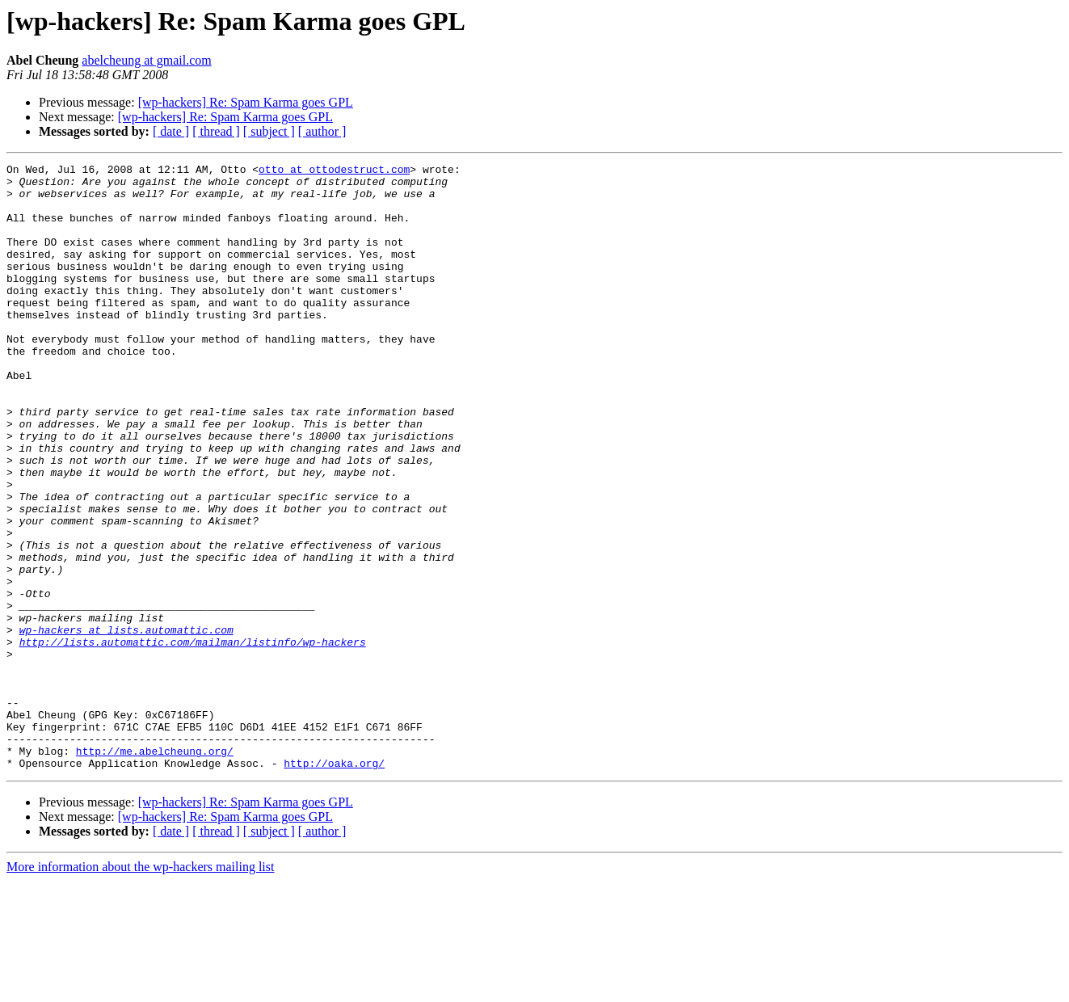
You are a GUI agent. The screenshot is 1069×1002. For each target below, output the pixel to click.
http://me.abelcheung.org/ (155, 869)
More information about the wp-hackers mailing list (140, 988)
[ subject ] (269, 131)
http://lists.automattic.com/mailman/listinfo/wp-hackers (192, 738)
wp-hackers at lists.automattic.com (126, 724)
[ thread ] (216, 131)
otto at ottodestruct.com (334, 171)
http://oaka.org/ (334, 884)
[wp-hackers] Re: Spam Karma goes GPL (245, 102)
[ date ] (171, 131)
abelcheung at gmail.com (146, 60)
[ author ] (322, 131)
